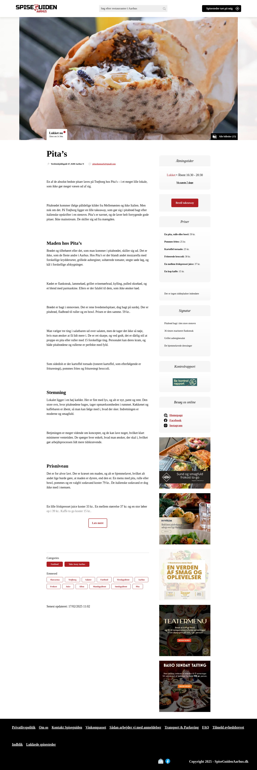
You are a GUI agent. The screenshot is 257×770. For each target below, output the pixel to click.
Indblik (17, 744)
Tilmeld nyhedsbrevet (228, 727)
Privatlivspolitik (23, 727)
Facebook (175, 420)
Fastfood (55, 564)
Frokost (53, 586)
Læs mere (98, 523)
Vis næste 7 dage (184, 182)
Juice (68, 586)
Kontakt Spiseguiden (67, 727)
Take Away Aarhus (77, 564)
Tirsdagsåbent (123, 580)
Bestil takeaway (185, 202)
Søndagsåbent (121, 586)
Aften (81, 586)
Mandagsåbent (99, 586)
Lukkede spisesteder (41, 744)
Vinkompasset (95, 727)
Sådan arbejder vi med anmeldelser (135, 727)
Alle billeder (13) (227, 136)
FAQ (205, 727)
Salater (88, 580)
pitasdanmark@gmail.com (104, 164)
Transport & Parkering (182, 727)
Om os (43, 727)
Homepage (176, 415)
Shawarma (55, 580)
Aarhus (141, 580)
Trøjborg (72, 580)
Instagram (175, 425)
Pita (138, 586)
